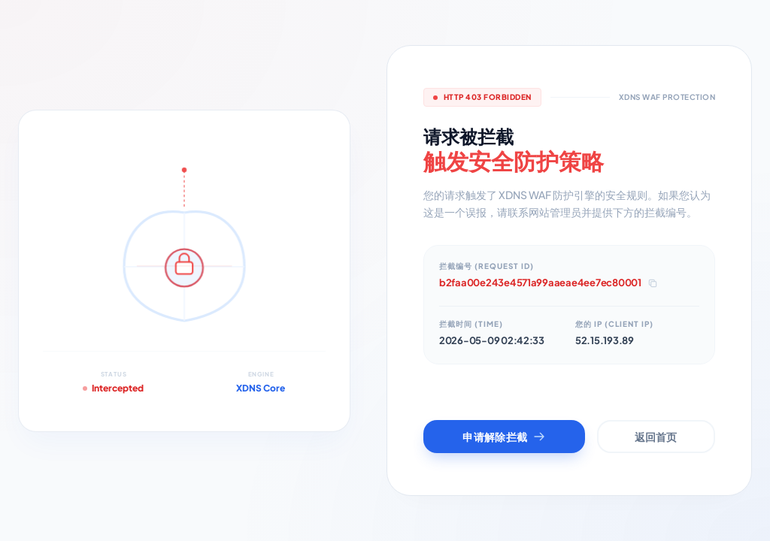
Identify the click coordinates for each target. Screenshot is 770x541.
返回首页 (656, 436)
